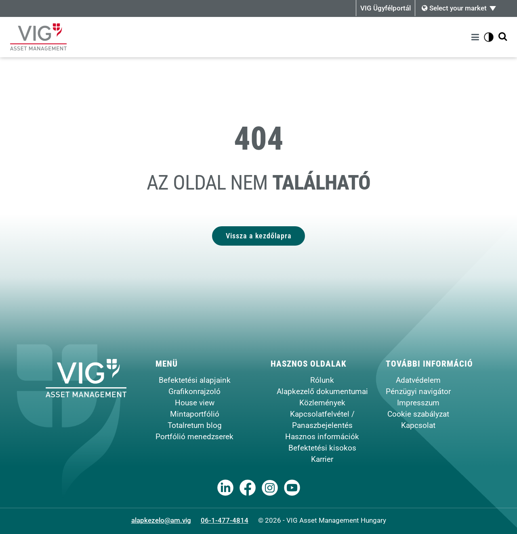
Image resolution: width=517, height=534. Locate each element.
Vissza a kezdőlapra (259, 236)
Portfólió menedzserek (194, 436)
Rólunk (322, 380)
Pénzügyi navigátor (418, 391)
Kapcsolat (418, 425)
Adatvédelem (418, 380)
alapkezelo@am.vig (161, 520)
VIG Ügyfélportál (385, 8)
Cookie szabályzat (418, 414)
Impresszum (418, 402)
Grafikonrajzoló (194, 391)
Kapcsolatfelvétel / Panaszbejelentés (322, 419)
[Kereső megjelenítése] (502, 37)
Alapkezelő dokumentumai (322, 391)
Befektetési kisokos (322, 448)
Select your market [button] (454, 8)
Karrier (322, 459)
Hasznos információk (322, 436)
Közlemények (322, 402)
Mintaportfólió (194, 414)
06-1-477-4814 (224, 520)
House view (194, 402)
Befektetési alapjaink (195, 380)
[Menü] (476, 37)
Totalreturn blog (195, 425)
